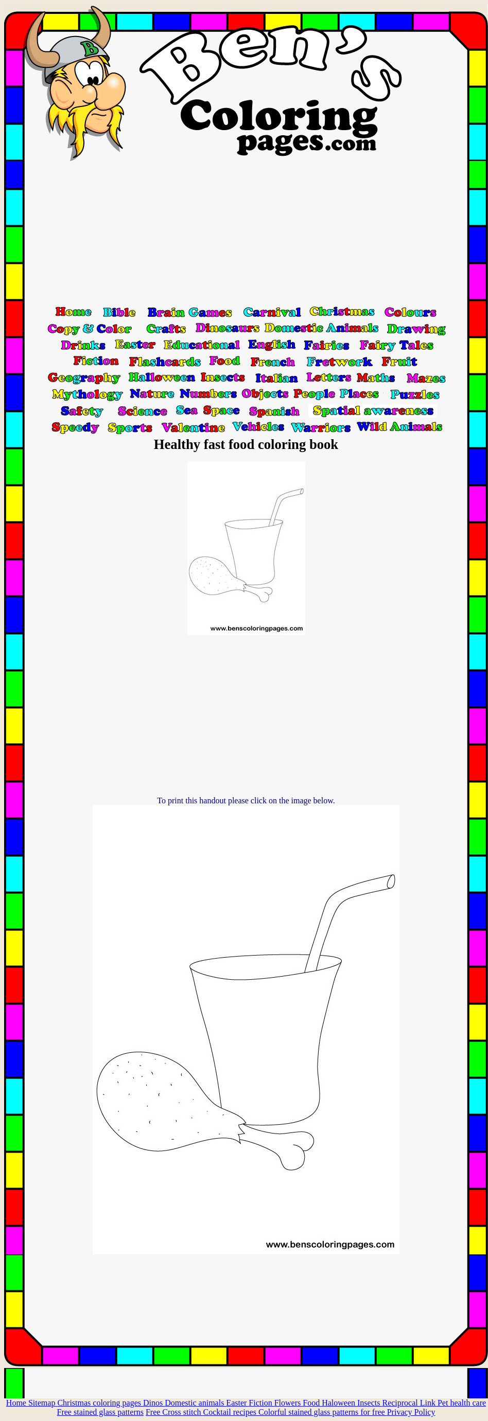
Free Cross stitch (174, 1412)
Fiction (261, 1402)
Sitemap (42, 1402)
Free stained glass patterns (100, 1412)
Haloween (339, 1402)
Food (312, 1402)
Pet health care (462, 1402)
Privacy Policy (411, 1412)
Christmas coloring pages (100, 1402)
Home (17, 1402)
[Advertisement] (246, 233)
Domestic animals (195, 1402)
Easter (237, 1402)
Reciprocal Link (410, 1402)
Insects (369, 1402)
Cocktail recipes (230, 1412)
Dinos (154, 1402)
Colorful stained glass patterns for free (322, 1412)
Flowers (288, 1402)
